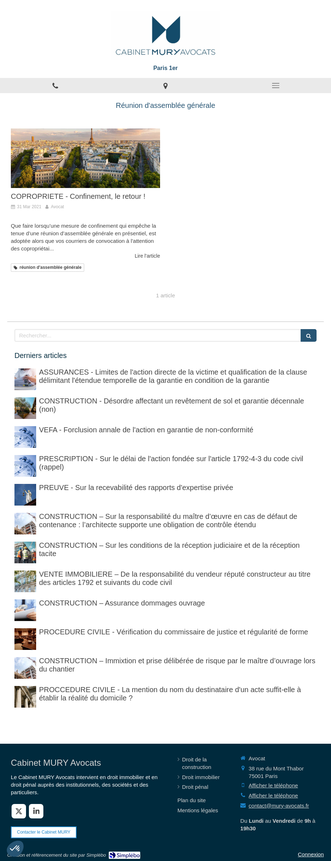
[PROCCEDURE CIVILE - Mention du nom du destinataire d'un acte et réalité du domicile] (25, 697)
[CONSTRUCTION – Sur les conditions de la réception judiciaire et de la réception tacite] (25, 552)
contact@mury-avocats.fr (279, 806)
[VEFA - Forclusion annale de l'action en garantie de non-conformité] (25, 437)
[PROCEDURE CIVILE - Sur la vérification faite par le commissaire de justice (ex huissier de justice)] (25, 639)
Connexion (311, 854)
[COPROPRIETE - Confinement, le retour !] (85, 158)
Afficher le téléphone (273, 785)
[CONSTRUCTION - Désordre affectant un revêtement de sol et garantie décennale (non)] (25, 408)
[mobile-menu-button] (276, 85)
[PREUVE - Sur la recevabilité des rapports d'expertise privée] (25, 495)
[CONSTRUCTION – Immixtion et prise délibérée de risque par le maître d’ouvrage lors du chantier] (25, 668)
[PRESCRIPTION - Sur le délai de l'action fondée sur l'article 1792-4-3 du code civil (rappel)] (25, 466)
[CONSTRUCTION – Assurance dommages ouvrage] (25, 610)
